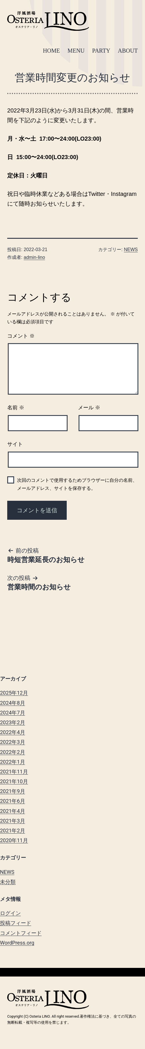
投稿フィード (15, 923)
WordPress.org (17, 943)
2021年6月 (12, 801)
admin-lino (34, 257)
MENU (76, 50)
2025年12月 (14, 693)
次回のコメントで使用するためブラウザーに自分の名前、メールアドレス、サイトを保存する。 (77, 484)
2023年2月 (12, 722)
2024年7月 (12, 713)
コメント (21, 336)
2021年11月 (14, 772)
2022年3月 (12, 742)
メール (89, 407)
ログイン (10, 913)
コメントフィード (21, 933)
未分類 (8, 882)
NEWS (131, 249)
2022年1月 (12, 762)
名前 (15, 407)
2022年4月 (12, 732)
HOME (51, 50)
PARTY (101, 50)
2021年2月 (12, 831)
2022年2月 (12, 752)
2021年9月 (12, 791)
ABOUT (128, 50)
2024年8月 (12, 703)
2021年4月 (12, 811)
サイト (15, 444)
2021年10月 (14, 781)
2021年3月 (12, 821)
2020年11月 (14, 840)
